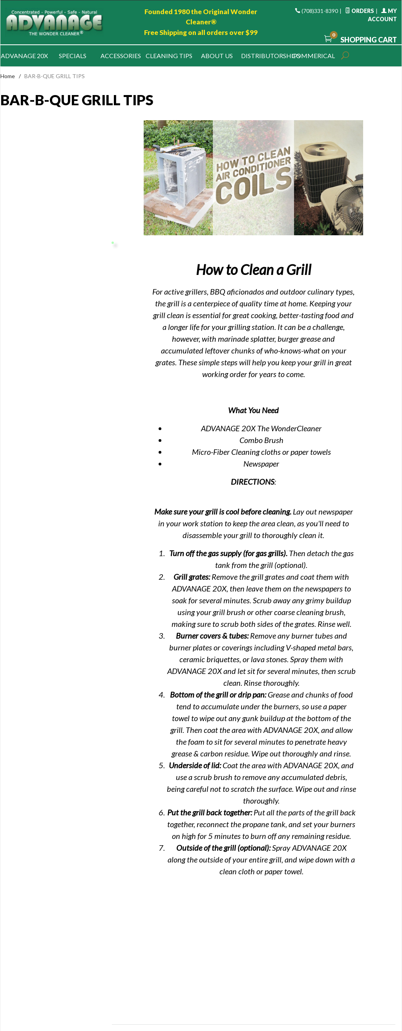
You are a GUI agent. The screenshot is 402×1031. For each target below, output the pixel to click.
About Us (217, 55)
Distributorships (265, 55)
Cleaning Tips (169, 55)
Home (7, 76)
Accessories (120, 55)
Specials (72, 55)
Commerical (313, 55)
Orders (359, 10)
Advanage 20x (24, 55)
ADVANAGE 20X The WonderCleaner (261, 428)
